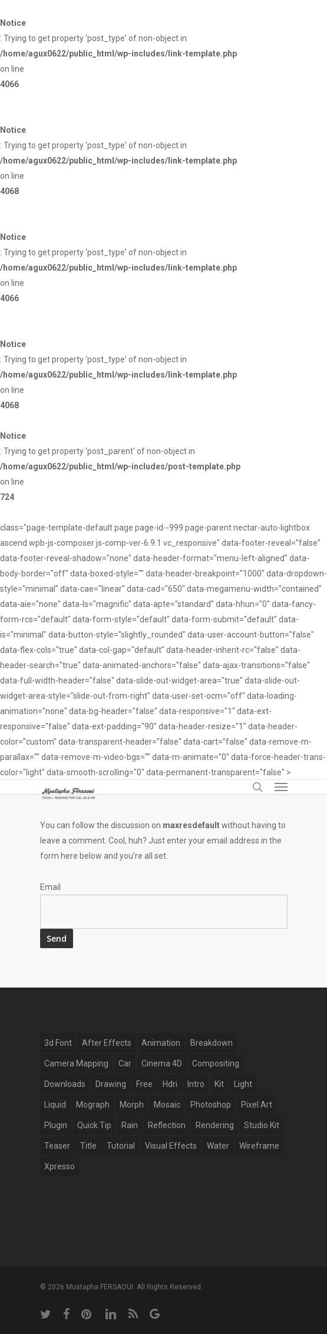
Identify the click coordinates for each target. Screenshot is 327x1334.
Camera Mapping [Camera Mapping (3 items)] (76, 1063)
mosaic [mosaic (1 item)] (167, 1104)
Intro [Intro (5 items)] (195, 1084)
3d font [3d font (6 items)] (58, 1043)
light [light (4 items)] (243, 1084)
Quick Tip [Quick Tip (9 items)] (94, 1125)
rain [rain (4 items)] (129, 1125)
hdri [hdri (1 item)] (170, 1084)
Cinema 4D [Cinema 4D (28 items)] (161, 1063)
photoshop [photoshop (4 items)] (210, 1104)
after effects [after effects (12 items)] (106, 1043)
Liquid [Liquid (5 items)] (55, 1104)
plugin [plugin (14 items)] (55, 1125)
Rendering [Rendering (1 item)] (215, 1125)
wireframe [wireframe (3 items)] (259, 1145)
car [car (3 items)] (124, 1063)
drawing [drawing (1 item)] (110, 1084)
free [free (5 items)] (144, 1084)
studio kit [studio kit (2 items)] (261, 1125)
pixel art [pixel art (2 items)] (256, 1104)
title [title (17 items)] (88, 1145)
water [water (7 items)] (218, 1145)
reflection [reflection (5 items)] (167, 1125)
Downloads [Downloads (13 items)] (64, 1084)
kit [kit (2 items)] (219, 1084)
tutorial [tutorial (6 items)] (121, 1145)
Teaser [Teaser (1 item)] (57, 1145)
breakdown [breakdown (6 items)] (211, 1043)
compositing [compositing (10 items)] (215, 1063)
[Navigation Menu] (281, 787)
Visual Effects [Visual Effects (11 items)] (171, 1145)
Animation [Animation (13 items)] (160, 1043)
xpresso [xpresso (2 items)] (59, 1166)
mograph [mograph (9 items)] (93, 1104)
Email (50, 887)
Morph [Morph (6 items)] (132, 1104)
